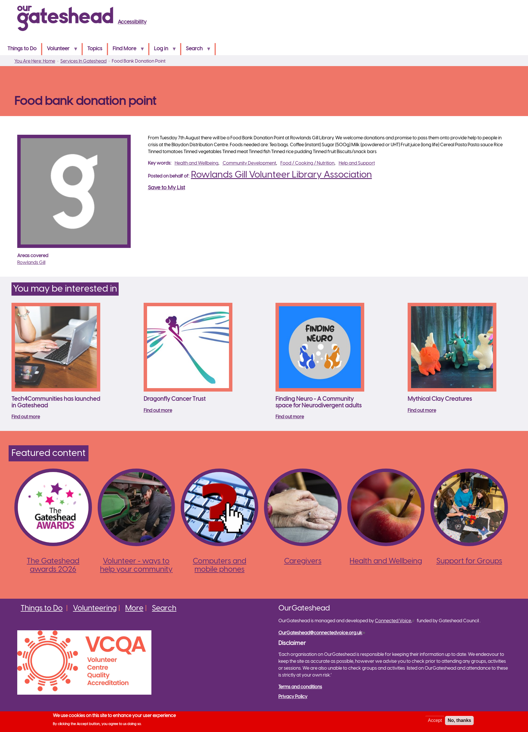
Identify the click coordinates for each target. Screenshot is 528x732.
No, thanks (459, 721)
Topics (94, 49)
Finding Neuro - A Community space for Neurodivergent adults (318, 402)
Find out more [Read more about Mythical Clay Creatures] (422, 410)
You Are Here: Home (34, 61)
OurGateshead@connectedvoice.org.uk (322, 633)
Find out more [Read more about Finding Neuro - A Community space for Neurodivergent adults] (289, 417)
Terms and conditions (300, 687)
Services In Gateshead (83, 61)
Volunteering (95, 608)
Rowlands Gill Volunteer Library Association (281, 175)
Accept (435, 721)
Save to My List (166, 188)
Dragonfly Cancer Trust (175, 399)
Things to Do (21, 49)
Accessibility (132, 22)
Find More (126, 50)
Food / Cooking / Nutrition (307, 163)
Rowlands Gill (31, 262)
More (134, 608)
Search (196, 50)
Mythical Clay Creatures (440, 399)
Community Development (249, 163)
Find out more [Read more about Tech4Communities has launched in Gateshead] (25, 417)
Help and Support (357, 163)
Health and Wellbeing (196, 163)
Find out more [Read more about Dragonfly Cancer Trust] (158, 410)
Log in (162, 50)
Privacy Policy (292, 696)
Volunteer (60, 50)
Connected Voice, (395, 621)
